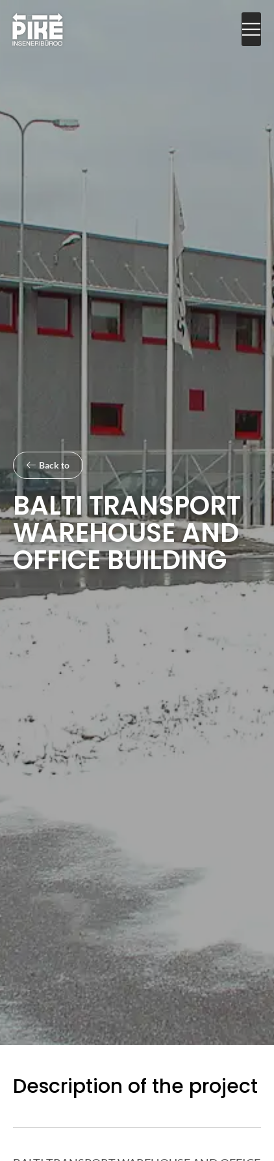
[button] (251, 29)
